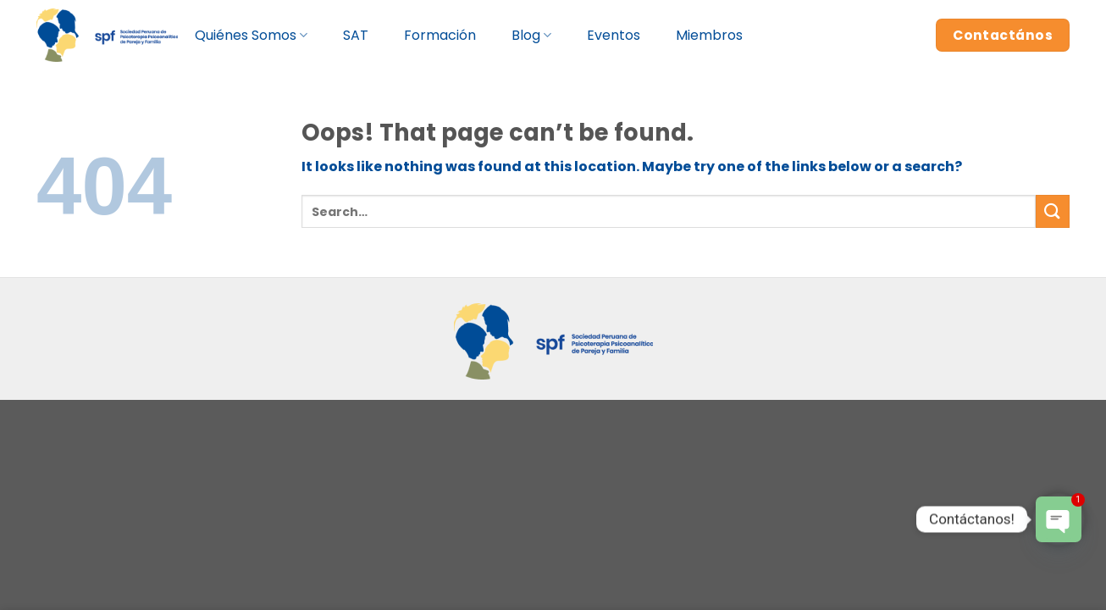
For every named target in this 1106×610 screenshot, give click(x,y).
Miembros (709, 35)
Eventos (613, 35)
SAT (355, 35)
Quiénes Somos (251, 35)
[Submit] (1053, 211)
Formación (440, 35)
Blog (531, 35)
